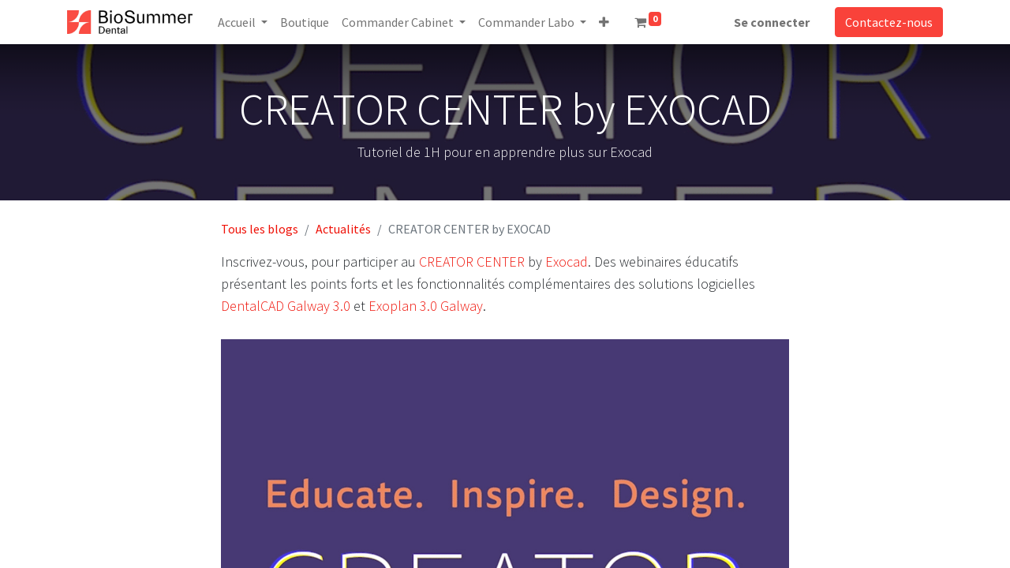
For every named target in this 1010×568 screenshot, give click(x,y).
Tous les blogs (259, 229)
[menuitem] (304, 22)
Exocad (566, 261)
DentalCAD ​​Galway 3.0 (285, 306)
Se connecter (772, 22)
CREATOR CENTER (472, 261)
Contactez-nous (889, 22)
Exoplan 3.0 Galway (425, 306)
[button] (604, 22)
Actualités (343, 229)
